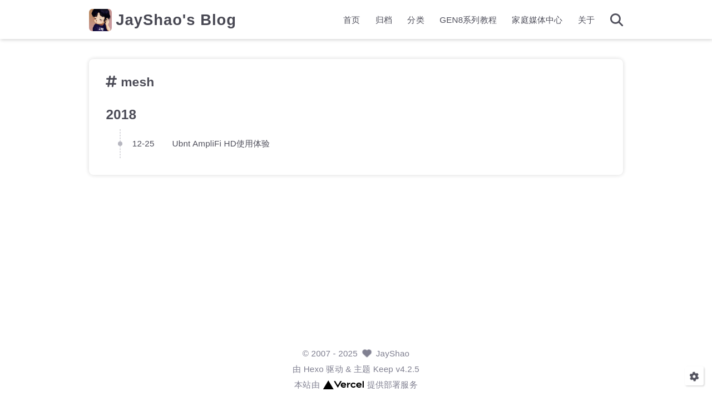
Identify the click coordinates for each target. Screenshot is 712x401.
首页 (351, 20)
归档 (383, 20)
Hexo (314, 369)
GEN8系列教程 (468, 20)
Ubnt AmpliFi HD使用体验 (221, 143)
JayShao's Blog (176, 19)
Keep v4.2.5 (396, 369)
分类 (415, 20)
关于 (586, 20)
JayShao (393, 353)
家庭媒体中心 (537, 20)
